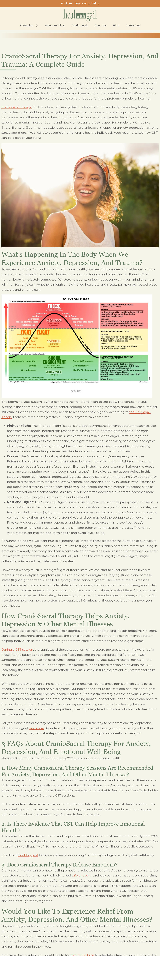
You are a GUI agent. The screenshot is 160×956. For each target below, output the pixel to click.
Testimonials (79, 25)
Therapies (26, 25)
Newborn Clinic (55, 25)
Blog (116, 25)
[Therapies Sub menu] (37, 25)
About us (101, 25)
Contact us (133, 25)
